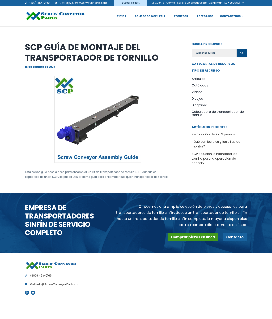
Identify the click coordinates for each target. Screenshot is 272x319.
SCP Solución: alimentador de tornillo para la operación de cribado (214, 158)
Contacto (235, 237)
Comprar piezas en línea (193, 237)
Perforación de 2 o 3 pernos (213, 134)
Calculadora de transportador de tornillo (218, 113)
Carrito (170, 3)
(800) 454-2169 (37, 3)
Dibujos (197, 98)
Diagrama (199, 105)
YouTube (33, 292)
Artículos (198, 79)
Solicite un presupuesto (192, 3)
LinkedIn (27, 292)
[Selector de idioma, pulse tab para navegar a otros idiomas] (235, 2)
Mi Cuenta (158, 3)
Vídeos (197, 92)
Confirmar (215, 3)
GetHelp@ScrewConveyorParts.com (83, 3)
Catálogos (200, 85)
